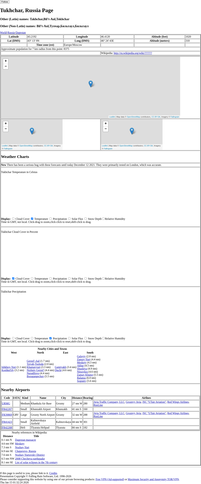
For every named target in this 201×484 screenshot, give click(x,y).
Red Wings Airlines (178, 401)
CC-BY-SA (155, 117)
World (3, 32)
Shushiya (82, 368)
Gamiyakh (60, 367)
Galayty (81, 356)
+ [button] (6, 61)
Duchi (58, 370)
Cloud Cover (23, 218)
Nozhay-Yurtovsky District (30, 454)
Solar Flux (77, 218)
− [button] (6, 66)
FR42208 (7, 427)
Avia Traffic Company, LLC (108, 401)
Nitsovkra (82, 371)
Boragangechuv (35, 376)
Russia (11, 32)
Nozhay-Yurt (22, 447)
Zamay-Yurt (83, 359)
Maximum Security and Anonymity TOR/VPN (153, 479)
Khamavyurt (34, 367)
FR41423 (7, 421)
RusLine (98, 405)
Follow (4, 2)
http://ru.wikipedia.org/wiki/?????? (133, 53)
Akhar (80, 365)
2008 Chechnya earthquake (30, 458)
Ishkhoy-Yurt (9, 367)
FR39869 (7, 414)
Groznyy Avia (133, 401)
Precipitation (60, 218)
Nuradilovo (33, 373)
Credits (53, 473)
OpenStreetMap (133, 117)
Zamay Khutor (85, 374)
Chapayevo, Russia (25, 451)
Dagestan (21, 32)
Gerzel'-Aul (33, 360)
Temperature (41, 218)
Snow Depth (95, 218)
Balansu (81, 377)
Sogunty (81, 380)
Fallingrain (175, 117)
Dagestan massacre (25, 439)
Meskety (81, 362)
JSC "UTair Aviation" (154, 401)
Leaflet (112, 117)
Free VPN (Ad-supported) (110, 479)
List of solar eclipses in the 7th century (36, 462)
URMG (6, 403)
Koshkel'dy (8, 370)
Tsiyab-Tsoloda (35, 364)
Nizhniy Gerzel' (35, 370)
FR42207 (7, 409)
